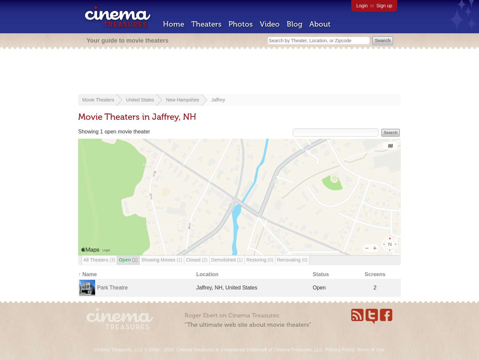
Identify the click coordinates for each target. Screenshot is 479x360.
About (320, 24)
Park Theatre (112, 287)
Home (173, 24)
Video (270, 24)
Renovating (292, 260)
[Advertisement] (239, 72)
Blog (294, 24)
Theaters (206, 24)
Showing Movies (161, 260)
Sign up (384, 5)
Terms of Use (370, 349)
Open (128, 260)
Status (321, 274)
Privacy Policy (339, 349)
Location (207, 274)
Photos (241, 24)
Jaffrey (218, 99)
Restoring (259, 260)
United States (140, 99)
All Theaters (99, 260)
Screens (375, 274)
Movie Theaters (98, 99)
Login (362, 5)
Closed (197, 260)
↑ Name (87, 274)
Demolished (227, 260)
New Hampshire (182, 99)
